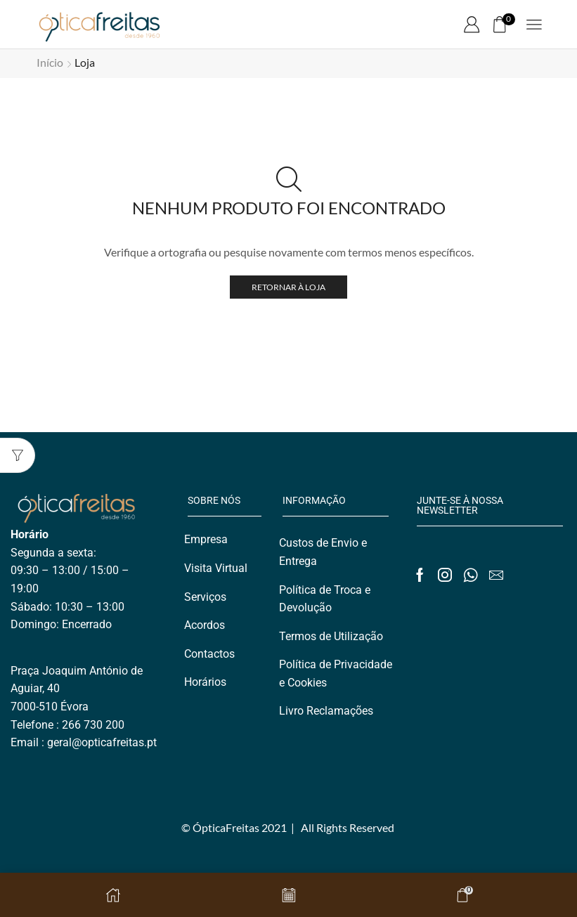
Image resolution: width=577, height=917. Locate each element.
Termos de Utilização (331, 636)
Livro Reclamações (326, 710)
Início (50, 62)
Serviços (205, 597)
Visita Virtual (215, 568)
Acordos (204, 625)
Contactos (209, 654)
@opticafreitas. (109, 742)
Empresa (206, 539)
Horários (205, 682)
